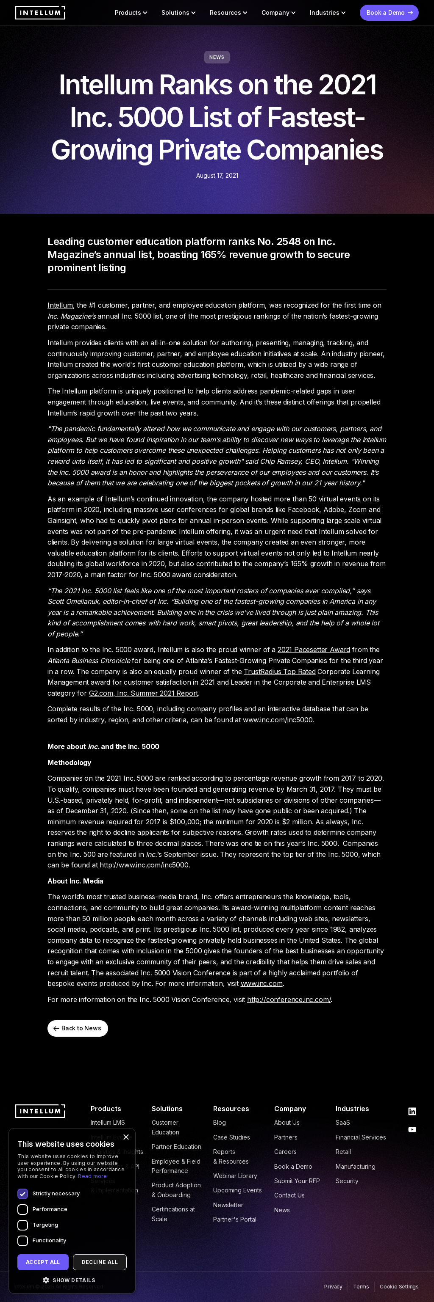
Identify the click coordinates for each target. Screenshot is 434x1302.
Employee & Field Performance (176, 1166)
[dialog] (72, 1211)
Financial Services (361, 1137)
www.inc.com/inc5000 (278, 720)
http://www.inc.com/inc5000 (144, 865)
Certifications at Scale (173, 1214)
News (282, 1210)
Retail (343, 1151)
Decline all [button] (100, 1262)
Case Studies (231, 1137)
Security (347, 1180)
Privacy (333, 1286)
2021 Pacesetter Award (314, 649)
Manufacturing (356, 1166)
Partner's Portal (234, 1219)
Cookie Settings (399, 1286)
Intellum (60, 305)
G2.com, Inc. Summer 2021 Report (143, 693)
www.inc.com (262, 983)
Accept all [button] (43, 1262)
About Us (287, 1122)
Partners (286, 1137)
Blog (219, 1122)
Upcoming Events (237, 1190)
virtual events (340, 499)
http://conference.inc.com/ (289, 999)
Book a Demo (293, 1166)
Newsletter (228, 1204)
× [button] (125, 1137)
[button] (131, 12)
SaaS (343, 1122)
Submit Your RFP (297, 1180)
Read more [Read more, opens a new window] (92, 1176)
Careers (285, 1151)
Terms (361, 1286)
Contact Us (289, 1195)
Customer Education (165, 1127)
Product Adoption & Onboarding (176, 1189)
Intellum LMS (108, 1122)
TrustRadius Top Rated (279, 671)
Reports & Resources (231, 1156)
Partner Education (176, 1146)
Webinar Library (235, 1175)
